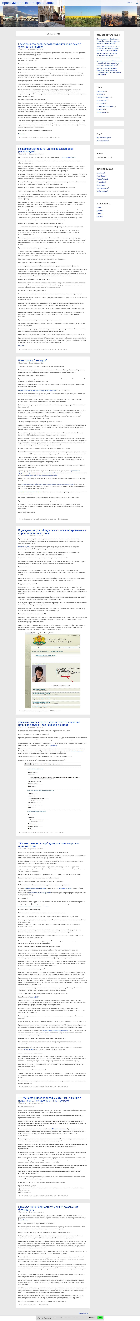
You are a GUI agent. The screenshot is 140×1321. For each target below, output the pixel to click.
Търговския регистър (64, 888)
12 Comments (64, 349)
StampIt (31, 1049)
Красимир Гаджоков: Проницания (28, 3)
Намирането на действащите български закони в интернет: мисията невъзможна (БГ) (108, 41)
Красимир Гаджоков (36, 49)
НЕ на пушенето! (103, 141)
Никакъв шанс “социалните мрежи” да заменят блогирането (48, 1208)
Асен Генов (101, 173)
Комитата (101, 185)
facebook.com (23, 1220)
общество (36, 349)
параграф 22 (34, 997)
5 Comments (64, 1087)
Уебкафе (100, 217)
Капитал (100, 214)
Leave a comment (57, 832)
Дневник (100, 211)
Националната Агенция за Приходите (39, 892)
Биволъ (99, 208)
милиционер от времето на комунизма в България (33, 906)
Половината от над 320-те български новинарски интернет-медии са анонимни (108, 56)
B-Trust (26, 1049)
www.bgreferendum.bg (69, 157)
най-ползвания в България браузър (35, 888)
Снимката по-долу (23, 546)
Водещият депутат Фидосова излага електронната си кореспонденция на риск (52, 532)
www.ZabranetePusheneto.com (57, 1129)
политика (36, 137)
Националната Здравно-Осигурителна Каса (55, 1030)
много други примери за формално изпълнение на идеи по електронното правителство (47, 484)
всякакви (100, 94)
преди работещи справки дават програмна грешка (41, 475)
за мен (129, 3)
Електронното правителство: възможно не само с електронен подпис (49, 45)
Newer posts (84, 1313)
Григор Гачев (101, 182)
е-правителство (26, 137)
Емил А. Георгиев (103, 188)
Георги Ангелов (102, 179)
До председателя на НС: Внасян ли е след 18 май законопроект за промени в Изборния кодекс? (109, 63)
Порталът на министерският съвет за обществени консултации (37, 390)
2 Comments (56, 137)
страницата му (53, 745)
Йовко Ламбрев (102, 191)
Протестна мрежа (104, 138)
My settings (91, 1317)
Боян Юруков (101, 176)
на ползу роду (102, 100)
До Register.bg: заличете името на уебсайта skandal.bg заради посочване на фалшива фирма (108, 48)
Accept (100, 1317)
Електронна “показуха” (32, 360)
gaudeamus (101, 91)
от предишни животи (105, 106)
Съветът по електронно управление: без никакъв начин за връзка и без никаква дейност (49, 723)
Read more (22, 134)
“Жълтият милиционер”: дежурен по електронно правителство (48, 845)
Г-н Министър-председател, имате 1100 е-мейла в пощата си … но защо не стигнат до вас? (49, 1099)
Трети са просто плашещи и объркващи (30, 492)
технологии (44, 137)
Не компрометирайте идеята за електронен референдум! (46, 150)
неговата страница (76, 751)
